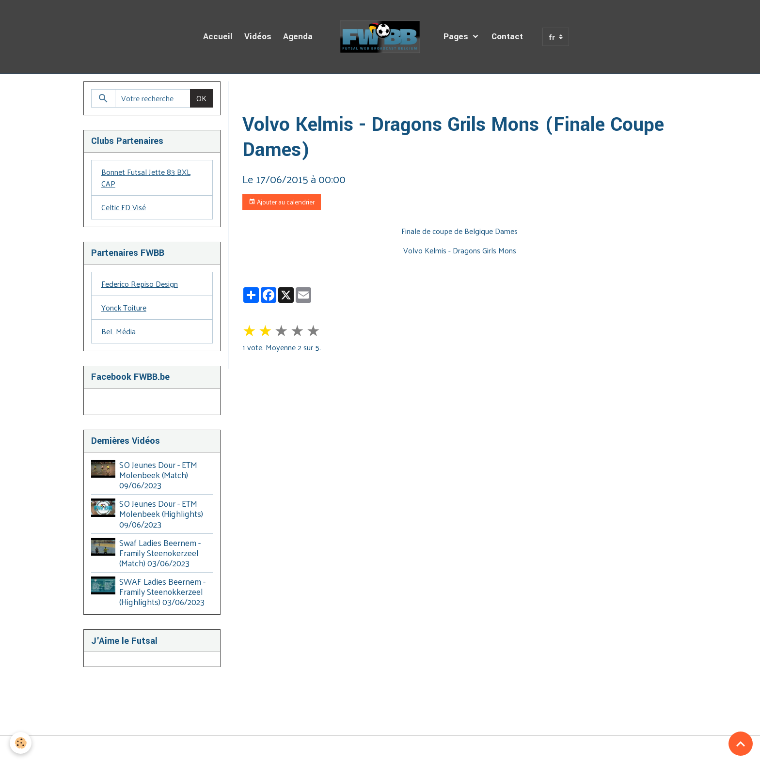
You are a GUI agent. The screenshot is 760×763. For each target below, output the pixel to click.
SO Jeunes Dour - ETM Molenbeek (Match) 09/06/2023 (158, 475)
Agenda (298, 37)
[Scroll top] (740, 744)
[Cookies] (21, 743)
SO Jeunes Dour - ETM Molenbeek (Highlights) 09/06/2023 (161, 513)
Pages (457, 37)
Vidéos (257, 37)
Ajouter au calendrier (282, 202)
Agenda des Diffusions (312, 93)
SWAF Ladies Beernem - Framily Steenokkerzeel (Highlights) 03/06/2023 (162, 591)
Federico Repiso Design (139, 284)
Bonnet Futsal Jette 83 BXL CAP (145, 177)
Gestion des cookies (380, 749)
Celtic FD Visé (123, 207)
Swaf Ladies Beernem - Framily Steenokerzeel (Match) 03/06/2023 (160, 553)
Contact (507, 37)
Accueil (218, 37)
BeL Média (118, 331)
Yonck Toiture (123, 307)
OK (201, 98)
